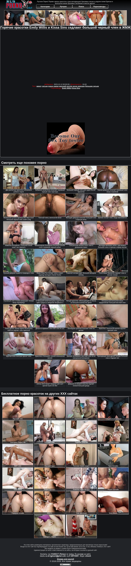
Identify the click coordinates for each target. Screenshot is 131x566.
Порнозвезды (99, 7)
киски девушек (79, 86)
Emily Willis (66, 88)
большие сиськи (92, 86)
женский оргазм (65, 86)
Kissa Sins (76, 88)
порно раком (53, 86)
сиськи (45, 86)
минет (38, 86)
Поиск (81, 7)
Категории (45, 7)
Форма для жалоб (65, 559)
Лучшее (63, 7)
